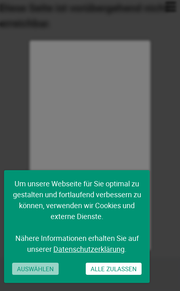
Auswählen (35, 269)
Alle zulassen (114, 269)
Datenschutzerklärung (89, 249)
